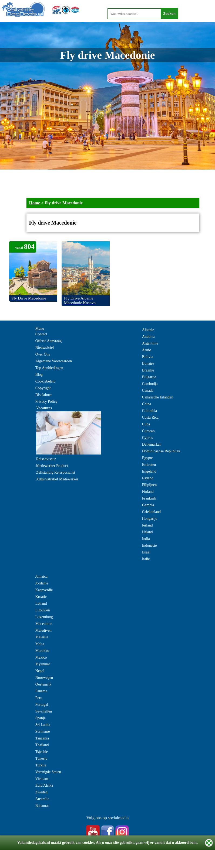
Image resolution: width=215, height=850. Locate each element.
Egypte (147, 458)
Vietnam (41, 779)
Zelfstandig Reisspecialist (55, 472)
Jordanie (41, 583)
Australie (42, 799)
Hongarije (149, 519)
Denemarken (152, 444)
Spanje (40, 718)
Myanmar (42, 664)
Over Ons (42, 354)
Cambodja (150, 384)
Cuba (146, 424)
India (146, 539)
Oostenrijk (43, 684)
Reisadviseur (46, 459)
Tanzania (42, 738)
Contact (41, 334)
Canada (147, 390)
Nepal (39, 671)
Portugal (41, 705)
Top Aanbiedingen (49, 368)
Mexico (41, 657)
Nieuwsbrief (44, 348)
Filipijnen (149, 485)
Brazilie (148, 370)
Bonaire (148, 364)
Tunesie (41, 758)
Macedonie (43, 624)
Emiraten (149, 465)
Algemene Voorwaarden (53, 361)
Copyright (43, 388)
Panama (41, 691)
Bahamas (42, 806)
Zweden (41, 792)
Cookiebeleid (45, 381)
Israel (146, 552)
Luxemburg (44, 617)
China (146, 404)
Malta (39, 644)
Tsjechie (41, 752)
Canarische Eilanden (157, 397)
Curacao (148, 431)
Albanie (148, 330)
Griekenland (151, 512)
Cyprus (147, 438)
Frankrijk (149, 498)
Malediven (43, 630)
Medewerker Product (52, 466)
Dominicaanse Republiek (161, 451)
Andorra (148, 337)
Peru (38, 698)
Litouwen (42, 610)
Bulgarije (149, 377)
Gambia (148, 505)
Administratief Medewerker (57, 479)
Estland (147, 478)
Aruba (147, 350)
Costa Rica (150, 417)
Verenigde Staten (48, 772)
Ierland (147, 525)
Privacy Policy (46, 402)
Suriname (42, 731)
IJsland (147, 532)
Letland (41, 603)
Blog (39, 375)
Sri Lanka (42, 725)
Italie (146, 559)
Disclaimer (43, 395)
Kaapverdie (44, 590)
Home (34, 203)
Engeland (149, 471)
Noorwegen (44, 678)
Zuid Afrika (44, 785)
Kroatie (41, 597)
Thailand (42, 745)
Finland (148, 492)
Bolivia (147, 357)
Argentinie (150, 343)
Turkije (40, 765)
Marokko (42, 651)
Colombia (149, 411)
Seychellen (43, 711)
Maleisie (41, 637)
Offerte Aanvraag (48, 341)
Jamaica (41, 576)
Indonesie (149, 545)
